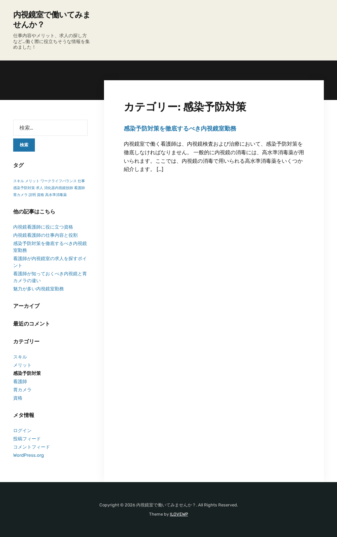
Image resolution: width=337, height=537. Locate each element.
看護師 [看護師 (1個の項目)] (79, 188)
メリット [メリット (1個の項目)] (32, 181)
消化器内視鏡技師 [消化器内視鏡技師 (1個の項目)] (58, 188)
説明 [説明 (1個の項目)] (32, 195)
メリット (22, 365)
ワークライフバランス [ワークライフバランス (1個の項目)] (58, 181)
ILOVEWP (179, 514)
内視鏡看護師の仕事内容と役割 (45, 235)
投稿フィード (27, 439)
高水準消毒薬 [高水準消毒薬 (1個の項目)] (56, 195)
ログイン (22, 430)
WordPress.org (28, 455)
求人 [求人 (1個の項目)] (39, 188)
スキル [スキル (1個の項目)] (18, 181)
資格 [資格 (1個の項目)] (40, 195)
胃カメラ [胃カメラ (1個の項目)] (20, 195)
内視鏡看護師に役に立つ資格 (43, 227)
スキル (20, 357)
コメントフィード (31, 447)
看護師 (20, 381)
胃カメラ (22, 390)
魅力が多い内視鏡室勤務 (38, 289)
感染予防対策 (27, 373)
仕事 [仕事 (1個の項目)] (81, 181)
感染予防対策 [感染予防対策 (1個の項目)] (24, 188)
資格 (17, 398)
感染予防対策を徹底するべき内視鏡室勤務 (180, 128)
